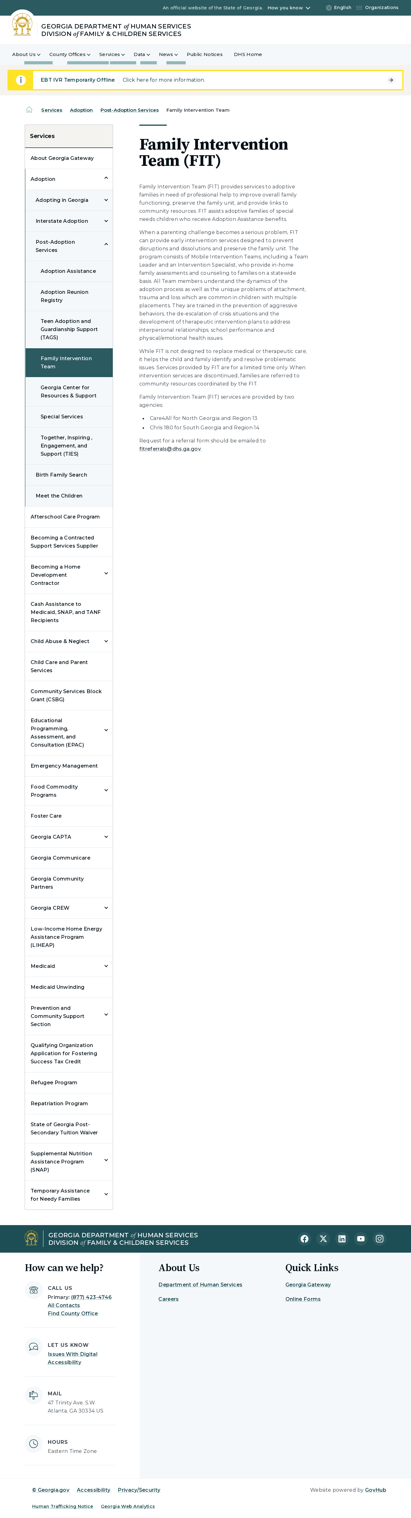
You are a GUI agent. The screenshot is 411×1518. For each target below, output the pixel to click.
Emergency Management (64, 766)
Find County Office (73, 1313)
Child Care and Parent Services (59, 666)
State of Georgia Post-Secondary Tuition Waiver (64, 1129)
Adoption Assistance (68, 271)
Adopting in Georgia (62, 200)
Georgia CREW (50, 908)
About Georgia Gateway (62, 158)
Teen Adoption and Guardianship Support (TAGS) (69, 329)
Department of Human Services (200, 1285)
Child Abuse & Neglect (60, 641)
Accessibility (93, 1490)
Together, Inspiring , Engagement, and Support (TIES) (66, 446)
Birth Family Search (61, 475)
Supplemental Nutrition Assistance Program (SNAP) (61, 1162)
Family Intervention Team (66, 362)
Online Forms (303, 1299)
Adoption (81, 110)
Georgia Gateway (308, 1285)
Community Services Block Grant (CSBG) (66, 695)
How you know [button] (285, 7)
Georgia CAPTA (51, 837)
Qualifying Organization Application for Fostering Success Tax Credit (64, 1053)
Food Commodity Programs (54, 791)
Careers (168, 1299)
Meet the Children (59, 496)
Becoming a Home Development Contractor (56, 575)
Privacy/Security (139, 1490)
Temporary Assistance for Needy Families (60, 1195)
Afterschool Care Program (65, 517)
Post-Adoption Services (130, 110)
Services (51, 110)
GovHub (375, 1490)
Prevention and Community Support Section (57, 1016)
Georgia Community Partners (57, 883)
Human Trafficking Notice (62, 1506)
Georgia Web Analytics (128, 1506)
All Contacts (64, 1305)
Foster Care (46, 816)
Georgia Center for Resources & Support (69, 392)
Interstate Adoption (62, 221)
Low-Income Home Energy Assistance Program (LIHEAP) (66, 937)
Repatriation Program (59, 1104)
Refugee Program (54, 1083)
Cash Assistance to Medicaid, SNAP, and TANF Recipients (66, 612)
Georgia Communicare (60, 858)
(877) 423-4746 (91, 1297)
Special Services (62, 417)
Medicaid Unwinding (58, 987)
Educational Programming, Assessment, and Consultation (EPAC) (57, 733)
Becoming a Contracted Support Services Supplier (64, 542)
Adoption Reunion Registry (64, 296)
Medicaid (43, 966)
